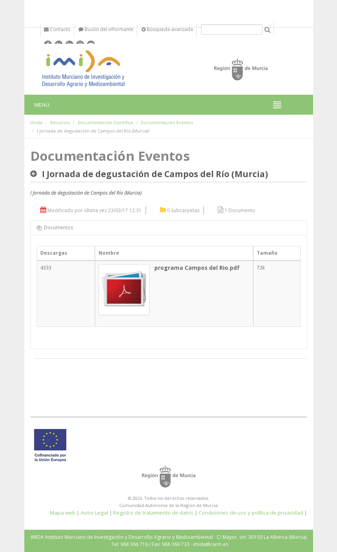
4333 (45, 267)
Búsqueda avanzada (167, 29)
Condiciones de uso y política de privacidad (251, 512)
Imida (36, 122)
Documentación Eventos (167, 122)
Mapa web (62, 512)
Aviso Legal (94, 512)
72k (261, 267)
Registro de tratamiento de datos (153, 512)
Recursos (60, 122)
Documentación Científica (105, 122)
